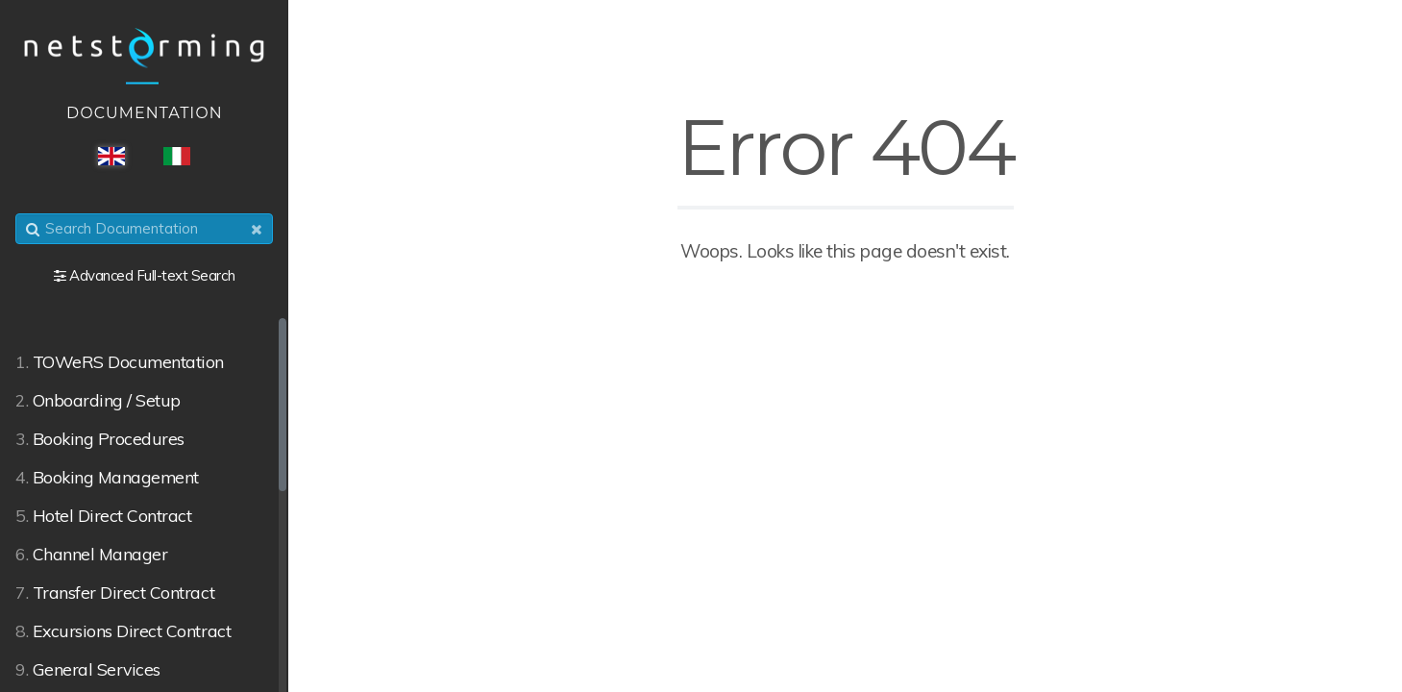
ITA (176, 156)
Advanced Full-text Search (151, 275)
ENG (111, 156)
